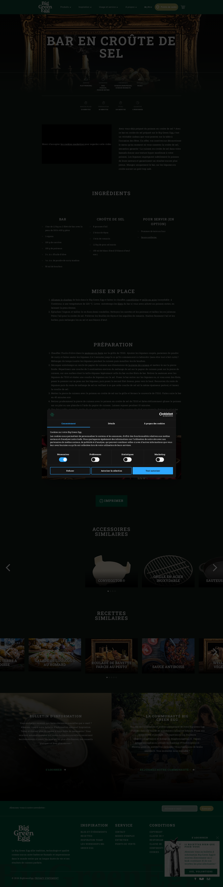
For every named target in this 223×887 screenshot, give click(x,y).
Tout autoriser (153, 470)
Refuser (70, 470)
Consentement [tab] (68, 423)
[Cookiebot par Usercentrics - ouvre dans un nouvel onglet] (160, 415)
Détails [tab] (111, 423)
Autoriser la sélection (111, 470)
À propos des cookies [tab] (154, 423)
